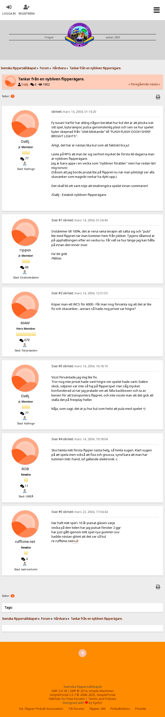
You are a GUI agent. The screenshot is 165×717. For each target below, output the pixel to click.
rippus (25, 249)
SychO (97, 703)
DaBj (24, 84)
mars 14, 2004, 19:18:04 (79, 439)
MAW (25, 322)
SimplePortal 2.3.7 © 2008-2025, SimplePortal (82, 695)
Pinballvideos (120, 709)
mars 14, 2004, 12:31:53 (79, 293)
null (75, 541)
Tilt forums (76, 709)
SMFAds (55, 699)
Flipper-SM (97, 709)
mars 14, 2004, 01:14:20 (73, 112)
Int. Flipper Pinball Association (41, 709)
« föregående (138, 84)
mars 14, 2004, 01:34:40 (79, 220)
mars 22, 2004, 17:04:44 (79, 512)
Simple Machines (101, 691)
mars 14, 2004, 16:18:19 (79, 366)
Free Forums (75, 699)
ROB (25, 468)
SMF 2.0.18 (59, 691)
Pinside (140, 709)
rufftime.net (25, 541)
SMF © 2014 (78, 691)
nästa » (155, 84)
